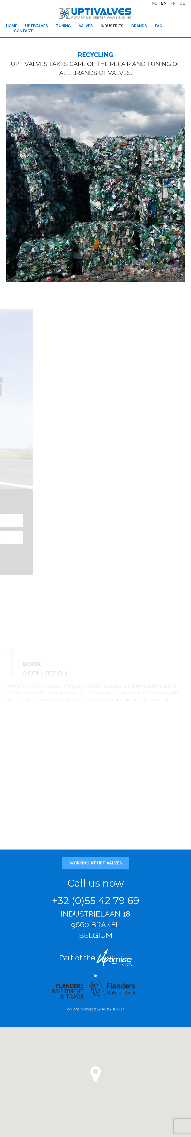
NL (154, 3)
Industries (112, 26)
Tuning (63, 26)
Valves (86, 26)
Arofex (106, 1009)
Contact (23, 31)
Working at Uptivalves (95, 863)
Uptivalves (36, 26)
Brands (139, 26)
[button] (95, 1074)
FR (173, 3)
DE (182, 3)
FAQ (158, 26)
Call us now (95, 883)
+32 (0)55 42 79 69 (95, 900)
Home (11, 26)
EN (164, 3)
